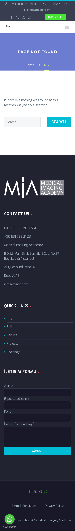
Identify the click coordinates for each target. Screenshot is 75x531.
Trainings (13, 352)
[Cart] (7, 27)
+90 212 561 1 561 (58, 4)
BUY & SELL (55, 17)
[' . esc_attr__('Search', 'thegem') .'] (22, 122)
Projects (12, 343)
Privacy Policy (54, 505)
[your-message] (37, 437)
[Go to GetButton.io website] (9, 527)
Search (59, 121)
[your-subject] (37, 418)
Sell (9, 327)
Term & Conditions (24, 505)
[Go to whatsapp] (10, 519)
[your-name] (37, 392)
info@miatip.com (40, 10)
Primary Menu (67, 27)
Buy (9, 318)
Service (12, 335)
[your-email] (37, 405)
